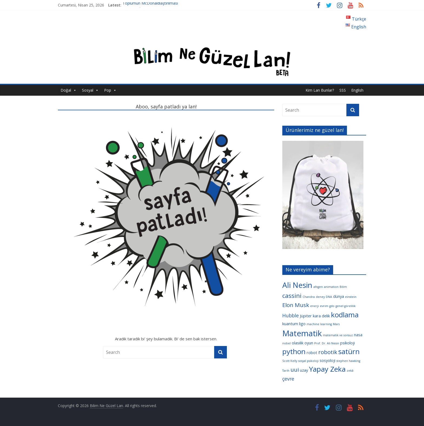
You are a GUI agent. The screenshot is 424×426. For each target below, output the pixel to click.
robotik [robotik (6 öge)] (327, 352)
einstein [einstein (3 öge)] (350, 297)
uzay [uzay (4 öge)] (304, 370)
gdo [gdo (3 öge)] (331, 306)
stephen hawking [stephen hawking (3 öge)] (348, 361)
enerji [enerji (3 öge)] (314, 306)
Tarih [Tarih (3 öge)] (285, 370)
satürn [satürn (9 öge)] (349, 351)
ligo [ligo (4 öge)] (302, 323)
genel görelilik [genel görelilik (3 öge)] (346, 306)
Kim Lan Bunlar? (320, 90)
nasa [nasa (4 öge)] (358, 334)
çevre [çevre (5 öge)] (288, 378)
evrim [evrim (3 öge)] (324, 306)
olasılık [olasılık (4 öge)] (297, 342)
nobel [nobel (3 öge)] (286, 343)
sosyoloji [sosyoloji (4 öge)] (327, 360)
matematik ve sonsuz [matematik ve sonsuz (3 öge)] (338, 335)
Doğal (66, 90)
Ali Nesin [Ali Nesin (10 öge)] (297, 285)
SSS (342, 90)
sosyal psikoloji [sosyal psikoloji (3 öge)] (308, 361)
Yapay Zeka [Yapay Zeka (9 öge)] (327, 369)
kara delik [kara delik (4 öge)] (321, 315)
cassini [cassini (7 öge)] (292, 295)
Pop (107, 90)
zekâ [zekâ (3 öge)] (350, 370)
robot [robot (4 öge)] (312, 352)
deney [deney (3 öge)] (320, 297)
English (357, 90)
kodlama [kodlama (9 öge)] (345, 315)
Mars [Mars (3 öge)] (336, 324)
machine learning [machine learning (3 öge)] (319, 324)
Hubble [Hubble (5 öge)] (290, 315)
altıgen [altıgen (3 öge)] (318, 287)
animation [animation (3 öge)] (331, 287)
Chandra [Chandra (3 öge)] (309, 297)
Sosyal (87, 90)
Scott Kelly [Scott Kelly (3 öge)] (289, 361)
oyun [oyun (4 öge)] (308, 342)
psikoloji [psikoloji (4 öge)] (347, 342)
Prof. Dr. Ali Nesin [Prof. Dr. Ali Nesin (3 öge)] (326, 343)
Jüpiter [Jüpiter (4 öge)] (306, 315)
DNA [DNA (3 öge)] (329, 297)
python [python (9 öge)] (294, 351)
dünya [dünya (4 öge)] (338, 296)
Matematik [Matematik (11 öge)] (302, 333)
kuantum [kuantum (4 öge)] (290, 323)
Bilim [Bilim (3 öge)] (343, 287)
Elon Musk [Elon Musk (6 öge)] (295, 305)
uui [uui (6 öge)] (294, 369)
